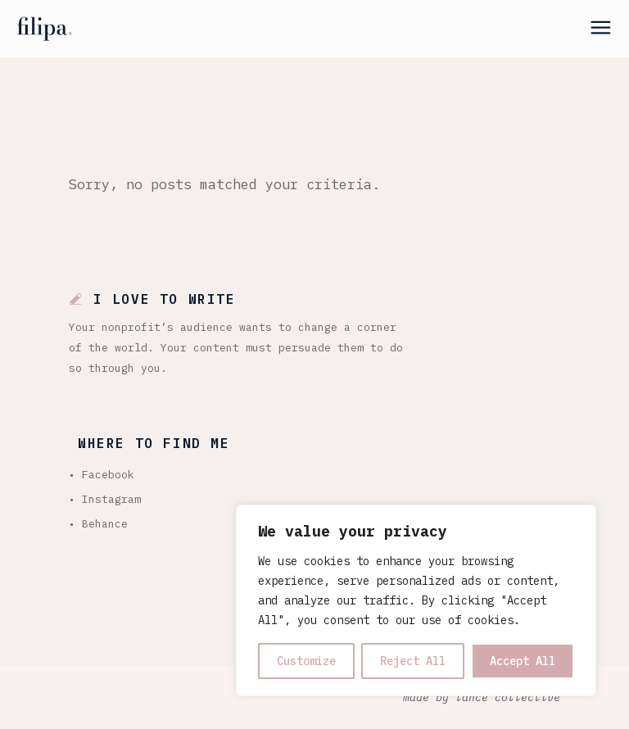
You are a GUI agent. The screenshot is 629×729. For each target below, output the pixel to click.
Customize (306, 661)
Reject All (413, 661)
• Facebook (101, 475)
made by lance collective (481, 697)
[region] (416, 600)
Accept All (522, 661)
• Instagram (105, 499)
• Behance (98, 524)
